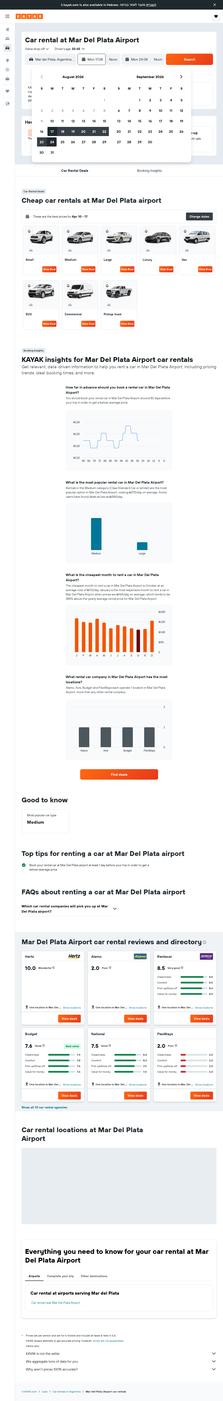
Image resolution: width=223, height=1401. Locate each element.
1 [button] (104, 100)
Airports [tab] (34, 1276)
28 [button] (94, 142)
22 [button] (104, 131)
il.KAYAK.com (29, 1391)
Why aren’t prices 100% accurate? (121, 1369)
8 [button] (104, 110)
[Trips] (7, 91)
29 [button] (104, 142)
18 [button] (62, 131)
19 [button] (73, 131)
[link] (119, 774)
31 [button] (52, 152)
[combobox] (37, 49)
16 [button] (41, 131)
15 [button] (104, 121)
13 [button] (83, 121)
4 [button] (63, 110)
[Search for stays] (7, 38)
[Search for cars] (7, 48)
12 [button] (73, 121)
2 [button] (42, 110)
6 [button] (83, 110)
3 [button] (52, 110)
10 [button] (52, 121)
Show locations (72, 1007)
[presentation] (204, 942)
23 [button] (42, 142)
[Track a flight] (7, 69)
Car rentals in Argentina (67, 1391)
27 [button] (83, 142)
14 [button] (94, 121)
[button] (215, 5)
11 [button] (62, 121)
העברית (151, 5)
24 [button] (52, 142)
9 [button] (42, 121)
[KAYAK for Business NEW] (7, 78)
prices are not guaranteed (108, 1340)
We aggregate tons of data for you (121, 1361)
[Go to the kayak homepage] (29, 16)
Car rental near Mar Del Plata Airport (55, 1303)
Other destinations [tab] (94, 1276)
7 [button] (94, 110)
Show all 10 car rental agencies (44, 1107)
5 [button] (73, 110)
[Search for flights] (7, 29)
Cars (44, 1391)
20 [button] (83, 131)
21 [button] (94, 131)
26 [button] (73, 142)
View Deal (49, 269)
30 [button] (41, 152)
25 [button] (62, 142)
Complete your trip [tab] (60, 1276)
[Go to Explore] (7, 60)
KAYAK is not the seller (121, 1353)
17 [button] (52, 131)
